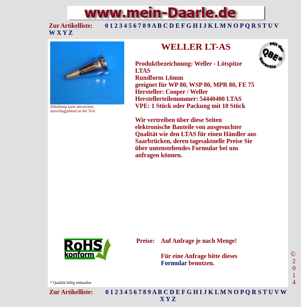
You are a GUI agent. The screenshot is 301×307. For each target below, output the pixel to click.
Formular (174, 263)
